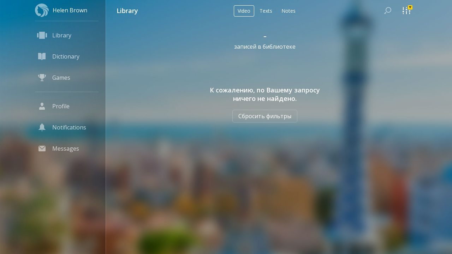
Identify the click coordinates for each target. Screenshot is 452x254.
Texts (266, 10)
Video (244, 10)
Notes (288, 10)
